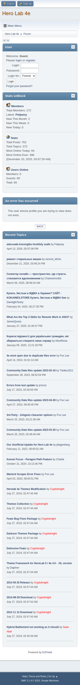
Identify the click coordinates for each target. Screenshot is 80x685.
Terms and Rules (37, 676)
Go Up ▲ (53, 676)
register (30, 60)
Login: (16, 65)
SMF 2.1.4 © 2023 (30, 680)
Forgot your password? (19, 86)
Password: (13, 70)
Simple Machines (50, 680)
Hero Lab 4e (16, 13)
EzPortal (47, 652)
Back (40, 226)
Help (24, 676)
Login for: (14, 75)
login (19, 60)
